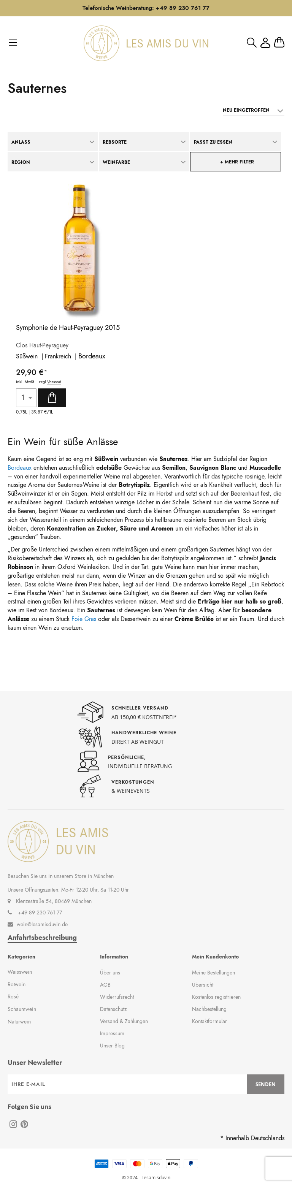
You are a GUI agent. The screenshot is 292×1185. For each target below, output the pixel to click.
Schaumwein (22, 1009)
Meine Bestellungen (213, 972)
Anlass (20, 142)
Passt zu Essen (213, 142)
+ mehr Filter (237, 161)
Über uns (110, 972)
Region (20, 162)
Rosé (13, 996)
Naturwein (19, 1021)
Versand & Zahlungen (124, 1021)
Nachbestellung (209, 1009)
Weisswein (20, 972)
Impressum (112, 1033)
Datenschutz (113, 1009)
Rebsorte (115, 142)
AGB (105, 985)
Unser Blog (112, 1045)
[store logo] (146, 43)
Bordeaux (91, 356)
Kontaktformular (209, 1021)
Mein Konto (265, 43)
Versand (54, 382)
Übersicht (202, 985)
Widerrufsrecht (117, 997)
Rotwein (16, 984)
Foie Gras (83, 619)
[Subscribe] (265, 1084)
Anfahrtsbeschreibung (42, 938)
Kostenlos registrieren (216, 997)
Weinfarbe (116, 162)
